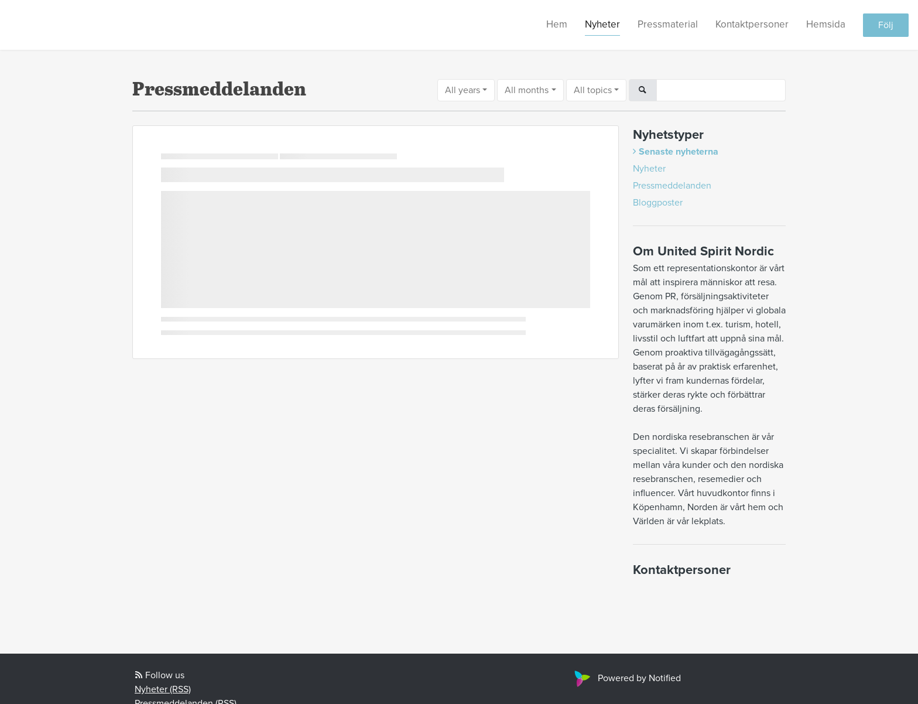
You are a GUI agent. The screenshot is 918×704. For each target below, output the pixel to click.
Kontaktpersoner (752, 24)
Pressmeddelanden (672, 186)
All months (527, 90)
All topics (593, 90)
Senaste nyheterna (678, 152)
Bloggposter (658, 203)
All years (462, 90)
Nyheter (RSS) (163, 689)
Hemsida (825, 24)
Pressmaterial (668, 24)
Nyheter (602, 24)
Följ (885, 25)
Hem (556, 24)
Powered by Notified (626, 678)
